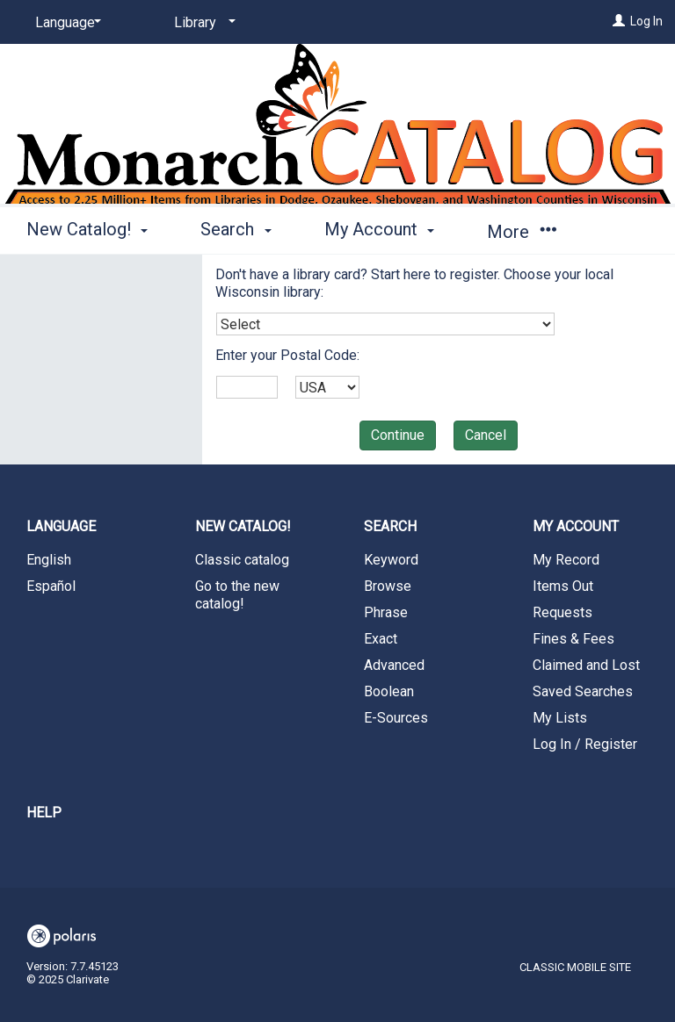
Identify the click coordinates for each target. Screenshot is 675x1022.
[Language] (65, 22)
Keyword (391, 559)
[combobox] (385, 324)
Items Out (563, 586)
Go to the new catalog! (237, 595)
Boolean (389, 691)
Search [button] (235, 229)
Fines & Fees (573, 638)
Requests (562, 612)
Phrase (386, 612)
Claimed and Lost (586, 665)
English (48, 559)
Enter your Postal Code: (287, 355)
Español (51, 586)
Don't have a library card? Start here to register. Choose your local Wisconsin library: (414, 283)
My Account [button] (379, 229)
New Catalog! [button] (87, 229)
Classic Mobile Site (575, 967)
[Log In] (619, 21)
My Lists (560, 717)
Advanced (394, 665)
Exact (380, 638)
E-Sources (396, 717)
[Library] (201, 22)
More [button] (521, 231)
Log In (646, 21)
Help (44, 812)
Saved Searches (583, 691)
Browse (387, 586)
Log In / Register (585, 744)
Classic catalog (242, 559)
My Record (566, 559)
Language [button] (61, 526)
